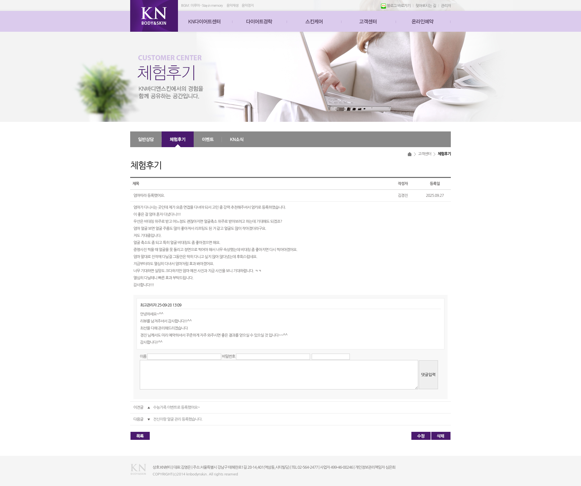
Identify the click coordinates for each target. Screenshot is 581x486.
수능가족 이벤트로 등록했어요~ (176, 407)
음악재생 (232, 5)
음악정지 (248, 5)
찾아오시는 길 (426, 6)
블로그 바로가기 (396, 6)
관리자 (446, 6)
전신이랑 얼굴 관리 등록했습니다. (178, 419)
